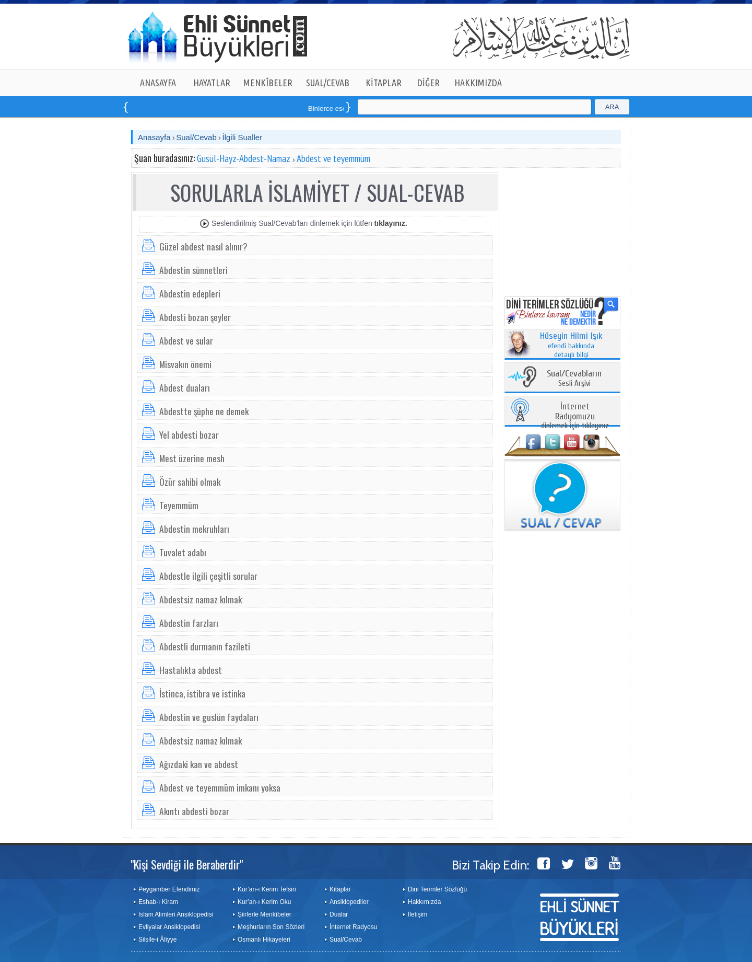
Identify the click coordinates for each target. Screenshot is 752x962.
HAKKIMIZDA (478, 82)
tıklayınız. (390, 223)
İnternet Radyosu (353, 927)
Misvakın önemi (185, 364)
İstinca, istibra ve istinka (202, 693)
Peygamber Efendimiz (168, 889)
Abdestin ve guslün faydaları (208, 717)
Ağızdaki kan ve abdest (198, 764)
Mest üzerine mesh (192, 458)
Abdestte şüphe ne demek (204, 411)
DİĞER (428, 82)
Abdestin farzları (188, 622)
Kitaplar (340, 889)
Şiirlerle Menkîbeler (264, 914)
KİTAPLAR (384, 82)
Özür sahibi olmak (189, 481)
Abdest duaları (184, 387)
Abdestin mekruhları (194, 528)
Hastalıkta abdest (190, 670)
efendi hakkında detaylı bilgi (571, 345)
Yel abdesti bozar (189, 434)
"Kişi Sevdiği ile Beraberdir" (187, 864)
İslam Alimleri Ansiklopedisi (175, 914)
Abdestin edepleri (189, 293)
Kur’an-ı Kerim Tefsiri (267, 889)
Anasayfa (154, 137)
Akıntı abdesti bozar (194, 811)
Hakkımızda (424, 902)
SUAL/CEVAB (327, 82)
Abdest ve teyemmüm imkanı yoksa (219, 787)
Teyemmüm (178, 505)
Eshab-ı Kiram (158, 902)
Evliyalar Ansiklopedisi (169, 927)
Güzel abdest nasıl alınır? (203, 246)
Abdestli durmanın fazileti (204, 646)
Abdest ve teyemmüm (333, 158)
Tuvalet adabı (182, 552)
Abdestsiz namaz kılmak (200, 599)
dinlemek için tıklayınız (575, 416)
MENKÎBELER (267, 82)
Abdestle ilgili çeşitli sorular (208, 575)
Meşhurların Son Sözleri (271, 927)
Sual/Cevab (196, 137)
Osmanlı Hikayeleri (264, 939)
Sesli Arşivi (574, 379)
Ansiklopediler (349, 902)
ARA (612, 107)
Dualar (339, 914)
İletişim (417, 914)
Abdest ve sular (186, 340)
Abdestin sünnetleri (193, 270)
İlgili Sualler (242, 137)
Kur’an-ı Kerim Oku (264, 902)
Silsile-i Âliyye (157, 939)
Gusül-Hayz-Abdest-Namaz (243, 158)
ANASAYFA (158, 82)
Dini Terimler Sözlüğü (437, 889)
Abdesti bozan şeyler (195, 317)
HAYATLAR (211, 82)
